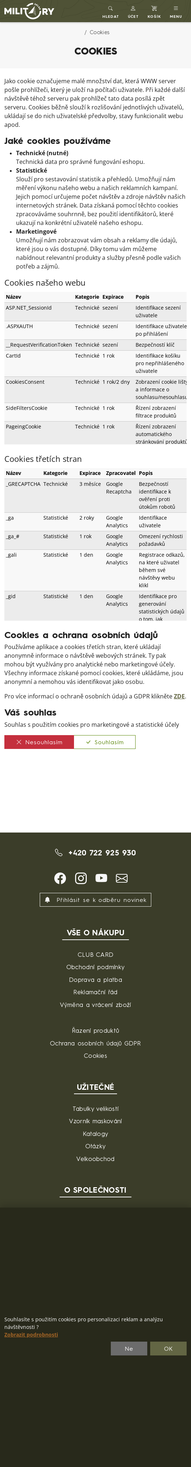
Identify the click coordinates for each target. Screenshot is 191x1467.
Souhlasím (104, 742)
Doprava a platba (95, 979)
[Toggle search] (111, 11)
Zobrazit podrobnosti (31, 1334)
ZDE (179, 696)
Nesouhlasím (39, 742)
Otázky (95, 1146)
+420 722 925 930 (95, 852)
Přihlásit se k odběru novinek (95, 899)
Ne (129, 1348)
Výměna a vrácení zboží (95, 1004)
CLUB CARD (96, 954)
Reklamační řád (95, 992)
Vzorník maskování (95, 1121)
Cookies (95, 1055)
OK (168, 1348)
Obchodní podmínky (95, 967)
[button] (134, 11)
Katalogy (96, 1133)
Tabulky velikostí (95, 1108)
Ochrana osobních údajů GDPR (95, 1043)
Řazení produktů (96, 1030)
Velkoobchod (95, 1158)
